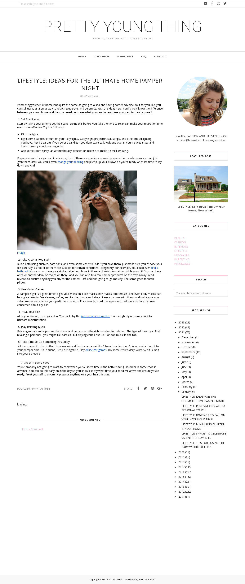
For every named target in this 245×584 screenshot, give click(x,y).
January (186, 391)
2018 (181, 462)
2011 (181, 496)
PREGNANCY (182, 264)
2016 (181, 472)
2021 (181, 332)
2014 (181, 481)
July (183, 362)
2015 (181, 476)
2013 (181, 486)
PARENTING (181, 259)
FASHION (180, 242)
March (185, 382)
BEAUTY (179, 238)
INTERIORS (181, 246)
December (187, 337)
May (184, 372)
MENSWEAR (181, 255)
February (186, 387)
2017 (181, 467)
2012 (181, 491)
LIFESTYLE (180, 251)
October (186, 347)
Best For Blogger (147, 579)
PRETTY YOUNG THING (122, 27)
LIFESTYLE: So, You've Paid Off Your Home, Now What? (201, 208)
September (188, 352)
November (188, 342)
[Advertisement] (203, 532)
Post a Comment (32, 429)
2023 (181, 322)
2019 (181, 457)
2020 (181, 452)
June (184, 367)
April (184, 377)
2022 (181, 327)
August (185, 357)
